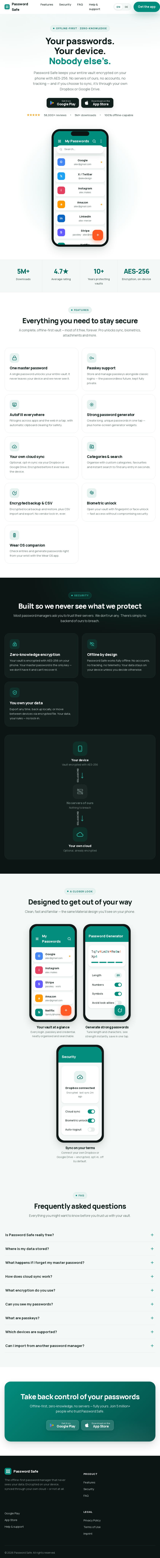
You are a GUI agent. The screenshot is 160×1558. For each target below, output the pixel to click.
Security (65, 4)
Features (47, 4)
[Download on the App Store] (97, 103)
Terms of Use (92, 1527)
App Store (11, 1520)
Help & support (94, 6)
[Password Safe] (17, 6)
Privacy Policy (92, 1520)
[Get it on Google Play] (63, 103)
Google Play (12, 1513)
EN (118, 7)
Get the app (147, 7)
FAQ (80, 4)
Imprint (88, 1533)
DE (126, 7)
